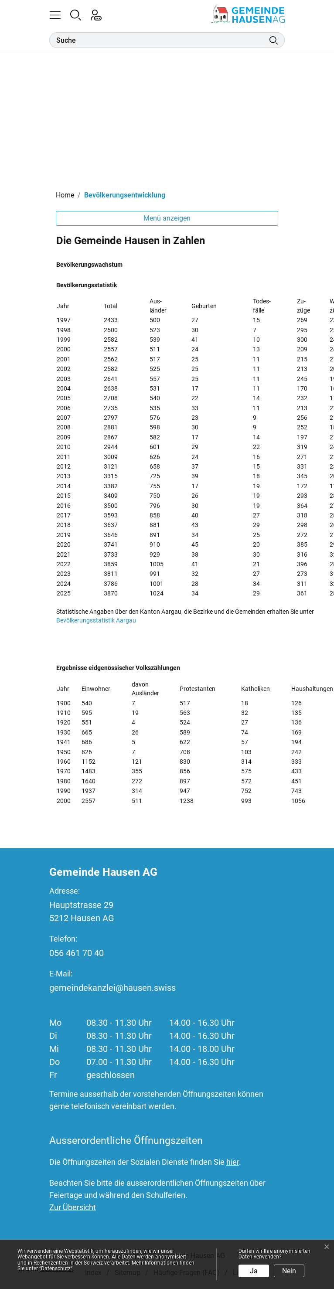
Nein (289, 1271)
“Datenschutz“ (55, 1268)
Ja (254, 1271)
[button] (59, 14)
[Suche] (159, 40)
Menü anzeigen (167, 218)
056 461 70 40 (76, 953)
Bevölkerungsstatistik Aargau (100, 620)
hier (232, 1162)
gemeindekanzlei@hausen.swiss (112, 988)
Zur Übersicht (72, 1207)
